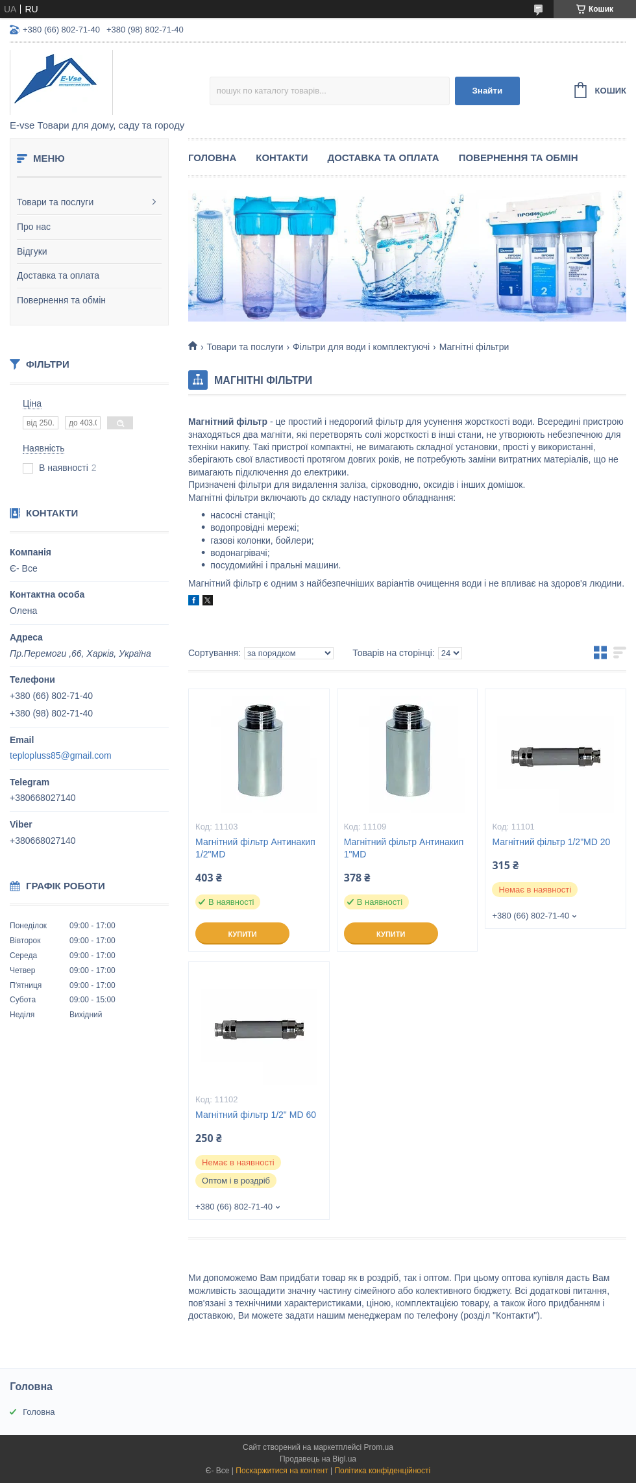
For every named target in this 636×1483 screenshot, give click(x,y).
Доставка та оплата (58, 275)
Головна (212, 157)
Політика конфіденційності (382, 1470)
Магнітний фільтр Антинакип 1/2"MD (255, 848)
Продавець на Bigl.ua (318, 1459)
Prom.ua (378, 1447)
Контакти (282, 157)
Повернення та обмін (61, 300)
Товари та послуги (55, 202)
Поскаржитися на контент (282, 1470)
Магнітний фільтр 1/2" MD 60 (255, 1114)
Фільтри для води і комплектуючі (361, 347)
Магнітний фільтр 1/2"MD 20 (551, 842)
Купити (242, 934)
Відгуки (32, 251)
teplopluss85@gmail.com (61, 755)
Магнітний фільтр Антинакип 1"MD (404, 848)
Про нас (34, 227)
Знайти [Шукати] (487, 90)
